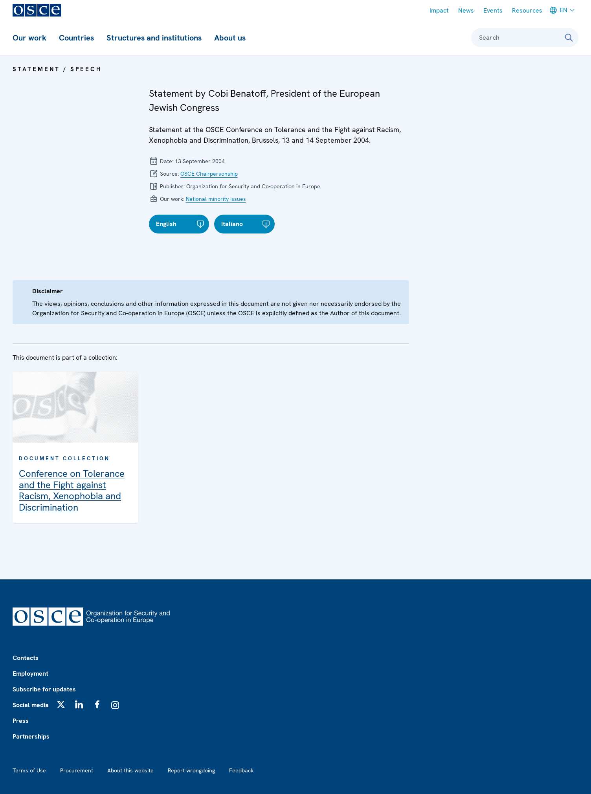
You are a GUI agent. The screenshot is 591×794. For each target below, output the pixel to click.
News (466, 10)
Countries (76, 38)
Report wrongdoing (191, 770)
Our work (29, 38)
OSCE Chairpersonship (209, 173)
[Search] (569, 37)
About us (230, 38)
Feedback (241, 770)
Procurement (76, 770)
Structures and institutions (154, 38)
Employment (30, 673)
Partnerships (31, 736)
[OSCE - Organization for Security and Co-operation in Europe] (37, 10)
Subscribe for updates (44, 689)
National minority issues (216, 198)
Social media (31, 705)
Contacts (26, 658)
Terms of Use (29, 770)
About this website (130, 770)
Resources (527, 10)
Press (21, 721)
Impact (439, 10)
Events (493, 10)
